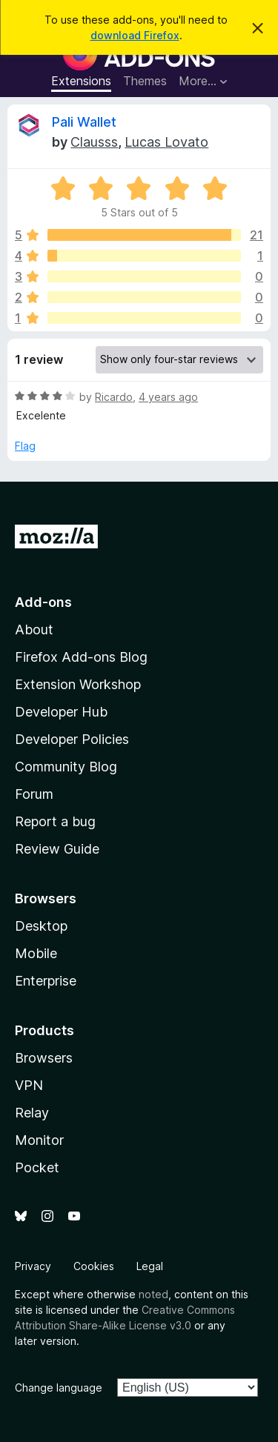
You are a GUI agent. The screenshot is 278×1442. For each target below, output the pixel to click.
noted (153, 1294)
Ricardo (114, 397)
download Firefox (134, 35)
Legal (149, 1266)
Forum (34, 794)
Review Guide (57, 849)
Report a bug (55, 821)
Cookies (93, 1266)
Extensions (81, 80)
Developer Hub (61, 712)
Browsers (44, 1058)
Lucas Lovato (166, 142)
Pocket (37, 1167)
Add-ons (43, 602)
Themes (145, 80)
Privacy (33, 1266)
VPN (29, 1085)
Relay (32, 1112)
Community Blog (66, 766)
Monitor (39, 1140)
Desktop (41, 926)
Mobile (36, 953)
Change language (58, 1387)
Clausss (94, 142)
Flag (25, 445)
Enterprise (45, 981)
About (34, 629)
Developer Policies (72, 739)
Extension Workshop (78, 684)
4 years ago (168, 397)
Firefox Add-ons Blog (81, 657)
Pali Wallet (84, 122)
